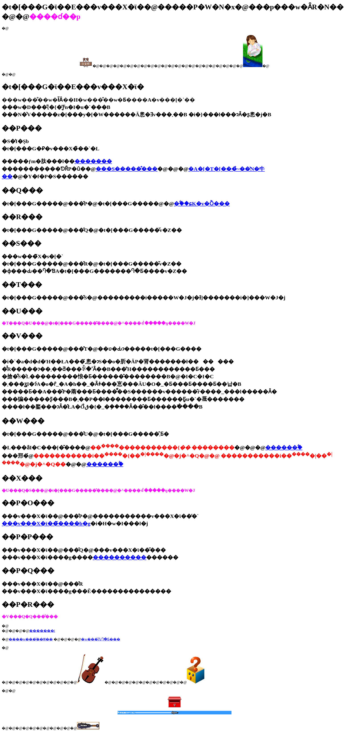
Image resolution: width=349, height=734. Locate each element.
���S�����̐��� (126, 169)
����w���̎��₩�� (31, 639)
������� (93, 161)
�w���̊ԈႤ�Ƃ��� (100, 639)
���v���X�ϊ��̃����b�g (46, 523)
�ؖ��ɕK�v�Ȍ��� (202, 204)
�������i (42, 631)
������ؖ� (283, 447)
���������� (119, 557)
